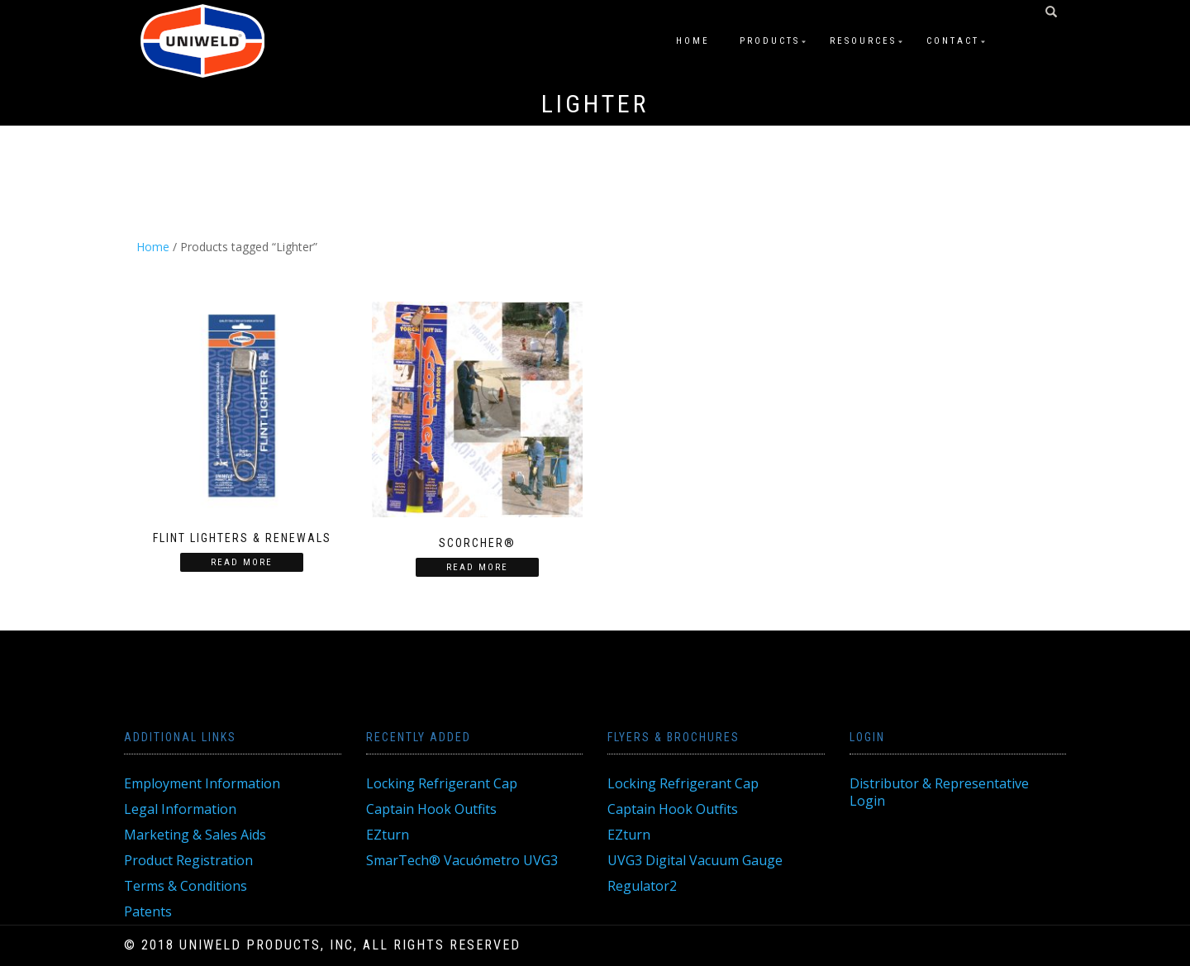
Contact (952, 41)
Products (770, 41)
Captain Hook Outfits (431, 809)
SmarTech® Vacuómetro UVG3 (462, 860)
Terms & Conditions (185, 886)
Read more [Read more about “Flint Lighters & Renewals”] (242, 562)
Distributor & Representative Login (939, 792)
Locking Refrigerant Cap (441, 783)
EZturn (387, 835)
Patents (148, 911)
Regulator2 (642, 886)
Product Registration (188, 860)
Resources (863, 41)
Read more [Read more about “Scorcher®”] (477, 567)
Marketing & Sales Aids (195, 835)
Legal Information (180, 809)
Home (693, 41)
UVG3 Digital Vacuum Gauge (695, 860)
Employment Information (202, 783)
